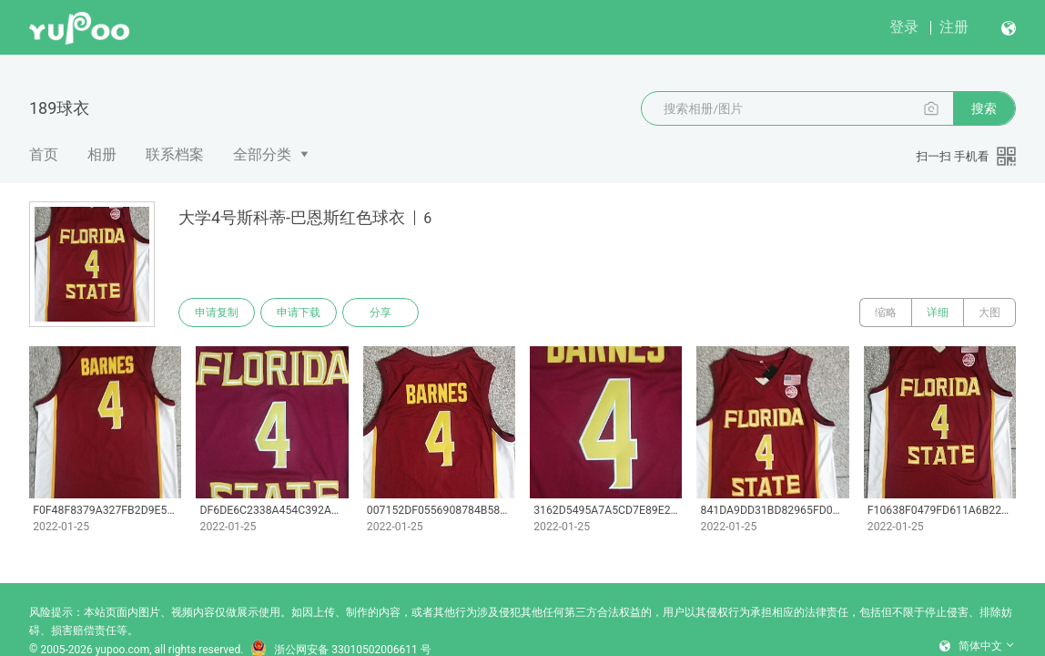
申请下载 (298, 312)
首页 (43, 154)
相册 (102, 154)
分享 (380, 312)
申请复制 (216, 312)
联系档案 (175, 154)
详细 (938, 312)
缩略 (886, 312)
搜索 (984, 108)
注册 (954, 27)
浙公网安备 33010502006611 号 (340, 649)
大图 (989, 312)
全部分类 (262, 154)
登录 (903, 27)
